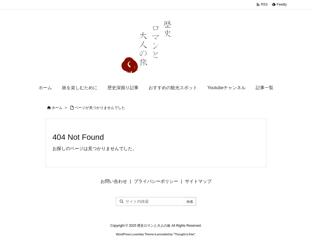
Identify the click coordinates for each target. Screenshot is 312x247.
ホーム (57, 108)
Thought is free (184, 234)
